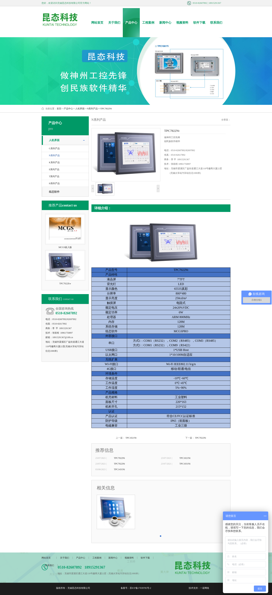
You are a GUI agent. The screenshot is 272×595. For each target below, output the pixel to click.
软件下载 (199, 22)
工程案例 (148, 22)
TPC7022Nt (119, 463)
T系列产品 (54, 176)
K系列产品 (54, 162)
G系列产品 (54, 148)
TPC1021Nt (130, 438)
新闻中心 (165, 22)
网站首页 (97, 22)
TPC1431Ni (119, 469)
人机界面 (79, 108)
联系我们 (216, 22)
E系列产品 (54, 169)
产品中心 (131, 22)
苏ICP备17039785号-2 (140, 588)
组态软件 (54, 191)
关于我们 (114, 22)
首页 (59, 108)
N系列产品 (92, 108)
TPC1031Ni (184, 463)
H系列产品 (54, 183)
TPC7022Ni (200, 438)
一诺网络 (204, 588)
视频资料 (182, 22)
